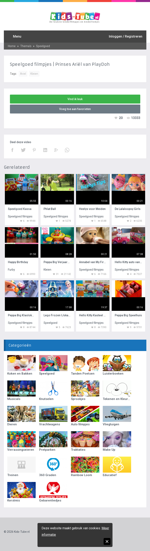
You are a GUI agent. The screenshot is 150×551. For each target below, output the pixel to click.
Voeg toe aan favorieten (75, 109)
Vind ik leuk (75, 99)
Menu (17, 36)
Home (12, 46)
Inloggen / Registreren (125, 36)
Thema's (25, 46)
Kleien (34, 73)
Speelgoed (43, 46)
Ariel (23, 73)
